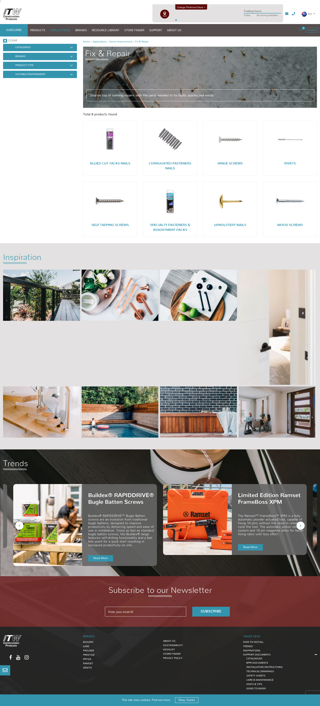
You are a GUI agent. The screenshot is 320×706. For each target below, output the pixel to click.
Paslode (88, 650)
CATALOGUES (254, 658)
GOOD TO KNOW (256, 688)
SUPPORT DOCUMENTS (257, 654)
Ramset (88, 663)
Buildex (88, 642)
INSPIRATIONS (251, 650)
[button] (308, 14)
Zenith (87, 667)
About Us (169, 641)
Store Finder (172, 654)
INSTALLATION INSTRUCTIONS (264, 667)
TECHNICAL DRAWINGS (260, 671)
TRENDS (248, 646)
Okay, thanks (186, 700)
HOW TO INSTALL (253, 642)
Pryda (87, 659)
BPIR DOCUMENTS (257, 663)
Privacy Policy (173, 658)
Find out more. (161, 700)
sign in (312, 30)
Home (86, 41)
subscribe (14, 30)
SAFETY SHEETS (256, 675)
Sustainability (173, 645)
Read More (100, 558)
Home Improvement (120, 41)
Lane (86, 646)
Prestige (89, 655)
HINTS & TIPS (254, 684)
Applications (100, 41)
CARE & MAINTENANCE (259, 680)
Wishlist (169, 649)
